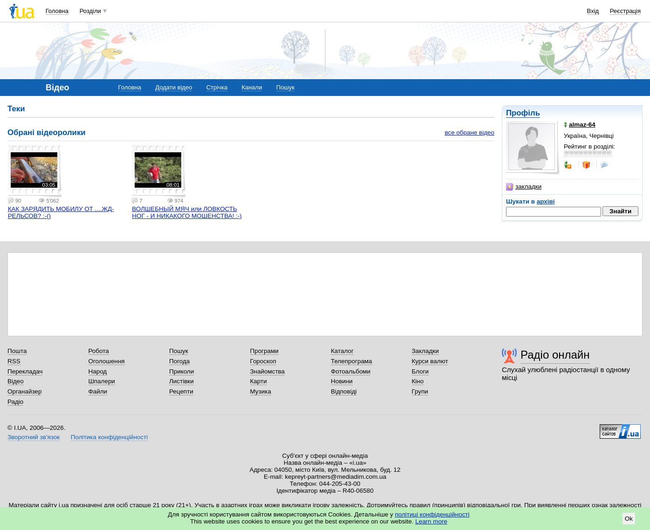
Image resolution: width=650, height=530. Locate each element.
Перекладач (24, 371)
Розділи (90, 10)
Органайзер (24, 391)
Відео (15, 381)
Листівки (181, 381)
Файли (98, 391)
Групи (420, 391)
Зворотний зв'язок (33, 437)
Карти (258, 381)
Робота (99, 350)
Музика (260, 391)
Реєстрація (625, 10)
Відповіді (344, 391)
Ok (629, 518)
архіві (546, 201)
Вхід (593, 10)
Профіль (523, 113)
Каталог (342, 350)
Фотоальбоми (350, 371)
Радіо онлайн (555, 354)
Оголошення (107, 361)
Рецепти (181, 391)
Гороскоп (263, 361)
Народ (98, 371)
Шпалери (102, 381)
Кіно (418, 381)
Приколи (181, 371)
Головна (57, 10)
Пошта (17, 350)
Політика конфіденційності (109, 437)
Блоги (420, 371)
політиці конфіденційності (432, 514)
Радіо (15, 401)
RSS (14, 361)
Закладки (425, 350)
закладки (523, 186)
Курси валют (430, 361)
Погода (179, 361)
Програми (264, 350)
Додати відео (173, 87)
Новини (342, 381)
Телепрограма (351, 361)
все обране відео (469, 132)
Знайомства (267, 371)
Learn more (431, 521)
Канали (251, 87)
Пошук (285, 87)
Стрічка (216, 87)
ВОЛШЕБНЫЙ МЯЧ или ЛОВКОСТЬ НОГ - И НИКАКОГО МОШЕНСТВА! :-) (186, 212)
